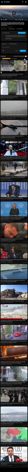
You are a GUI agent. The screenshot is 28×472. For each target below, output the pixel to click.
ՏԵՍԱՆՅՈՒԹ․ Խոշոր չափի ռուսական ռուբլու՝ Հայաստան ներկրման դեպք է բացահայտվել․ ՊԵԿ (13, 96)
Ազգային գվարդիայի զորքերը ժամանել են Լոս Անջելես (13, 403)
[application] (14, 13)
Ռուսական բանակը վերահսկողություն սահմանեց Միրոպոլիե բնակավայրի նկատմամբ (12, 75)
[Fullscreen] (26, 19)
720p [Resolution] (24, 19)
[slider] (10, 19)
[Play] (1, 19)
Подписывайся (21, 32)
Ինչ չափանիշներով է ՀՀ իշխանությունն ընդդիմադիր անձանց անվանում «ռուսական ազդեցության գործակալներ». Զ (12, 219)
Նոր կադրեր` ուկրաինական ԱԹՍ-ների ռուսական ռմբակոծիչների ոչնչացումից (12, 423)
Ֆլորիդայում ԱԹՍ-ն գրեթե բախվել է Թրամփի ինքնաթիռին (14, 116)
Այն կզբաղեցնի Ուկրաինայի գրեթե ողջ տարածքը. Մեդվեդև (14, 443)
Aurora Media (5, 32)
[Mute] (22, 19)
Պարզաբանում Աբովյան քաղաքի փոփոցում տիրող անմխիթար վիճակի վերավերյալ (12, 137)
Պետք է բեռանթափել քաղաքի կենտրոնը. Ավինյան (12, 198)
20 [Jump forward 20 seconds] (20, 19)
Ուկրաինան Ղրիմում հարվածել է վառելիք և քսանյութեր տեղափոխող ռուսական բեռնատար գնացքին (13, 362)
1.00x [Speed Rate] (18, 19)
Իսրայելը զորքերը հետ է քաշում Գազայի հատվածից (12, 301)
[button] (26, 1)
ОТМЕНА (16, 50)
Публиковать (23, 50)
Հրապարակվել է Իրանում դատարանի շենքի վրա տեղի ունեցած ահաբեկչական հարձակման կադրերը (13, 383)
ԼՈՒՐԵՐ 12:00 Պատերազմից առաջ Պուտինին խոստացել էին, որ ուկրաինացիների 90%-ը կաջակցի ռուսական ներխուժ (14, 157)
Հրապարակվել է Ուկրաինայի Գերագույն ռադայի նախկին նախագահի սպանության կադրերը (13, 341)
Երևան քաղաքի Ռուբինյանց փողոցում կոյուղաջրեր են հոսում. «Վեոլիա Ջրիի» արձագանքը (13, 281)
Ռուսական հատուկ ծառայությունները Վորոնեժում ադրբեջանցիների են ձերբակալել (12, 239)
